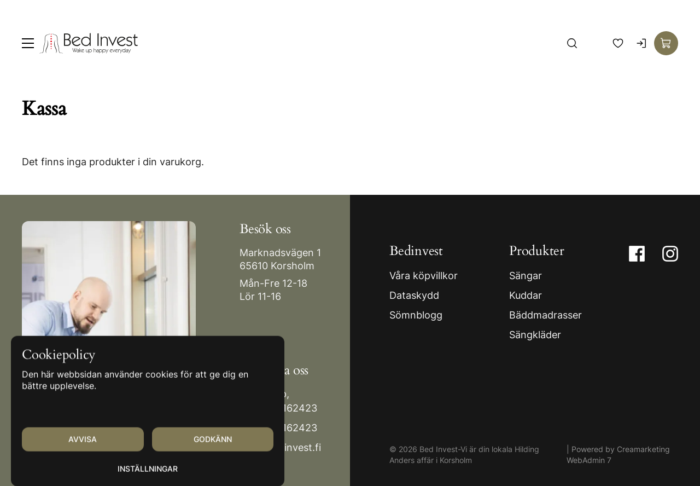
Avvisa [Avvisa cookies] (82, 449)
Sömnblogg (415, 315)
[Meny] (28, 43)
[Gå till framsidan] (88, 43)
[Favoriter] (618, 43)
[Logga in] (642, 43)
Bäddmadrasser (545, 315)
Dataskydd (414, 295)
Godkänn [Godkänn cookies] (213, 449)
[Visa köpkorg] (666, 43)
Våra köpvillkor (423, 275)
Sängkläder (535, 334)
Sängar (525, 275)
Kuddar (525, 295)
